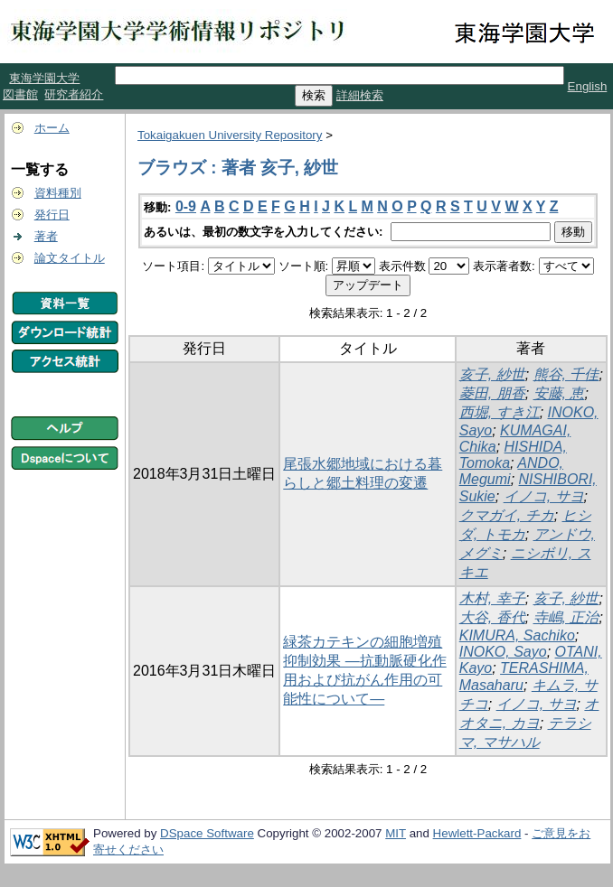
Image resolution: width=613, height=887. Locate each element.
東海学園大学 (44, 78)
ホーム (52, 128)
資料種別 (57, 193)
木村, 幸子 (492, 598)
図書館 (20, 94)
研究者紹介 (73, 94)
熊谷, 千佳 (566, 374)
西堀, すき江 (499, 412)
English (588, 86)
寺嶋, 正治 (566, 617)
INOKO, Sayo (503, 651)
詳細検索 (359, 95)
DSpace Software (207, 833)
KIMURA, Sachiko (517, 635)
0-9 (185, 206)
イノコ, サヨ (544, 496)
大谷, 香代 (492, 617)
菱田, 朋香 (492, 393)
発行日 (52, 214)
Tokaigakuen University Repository (229, 135)
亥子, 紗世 (492, 374)
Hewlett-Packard (477, 833)
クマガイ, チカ (506, 515)
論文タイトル (69, 258)
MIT (395, 833)
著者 (46, 236)
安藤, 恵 (559, 393)
